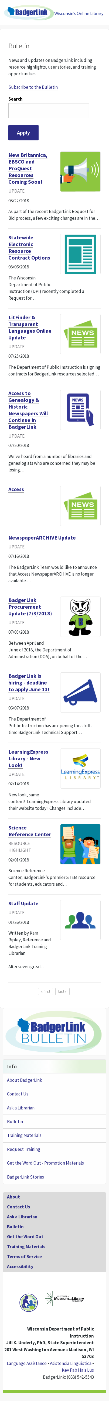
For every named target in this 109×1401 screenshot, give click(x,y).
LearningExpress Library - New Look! (28, 758)
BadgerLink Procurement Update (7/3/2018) (30, 607)
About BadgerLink (24, 1080)
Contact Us (17, 1094)
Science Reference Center (29, 831)
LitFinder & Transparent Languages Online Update (30, 327)
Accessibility (20, 1266)
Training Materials (24, 1135)
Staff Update (23, 903)
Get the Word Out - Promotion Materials (45, 1163)
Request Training (23, 1149)
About (13, 1197)
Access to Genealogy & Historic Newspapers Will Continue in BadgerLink (28, 410)
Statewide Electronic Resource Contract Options (29, 247)
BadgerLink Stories (25, 1177)
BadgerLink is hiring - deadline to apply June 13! (29, 682)
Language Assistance (27, 1363)
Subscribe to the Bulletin (33, 87)
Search (15, 99)
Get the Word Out (25, 1237)
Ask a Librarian (21, 1108)
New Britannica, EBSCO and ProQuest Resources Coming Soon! (27, 168)
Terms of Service (24, 1257)
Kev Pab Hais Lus (78, 1370)
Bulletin (15, 1122)
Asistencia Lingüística (70, 1363)
